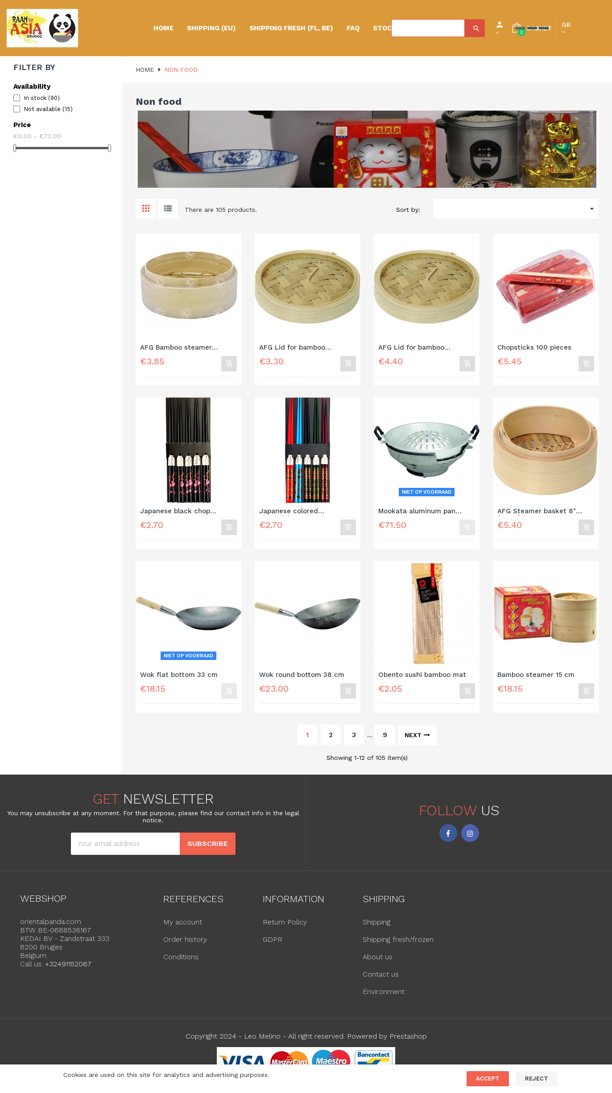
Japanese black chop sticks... (175, 513)
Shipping (376, 926)
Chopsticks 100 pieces (534, 347)
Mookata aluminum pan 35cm (416, 513)
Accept (488, 1078)
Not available (48, 109)
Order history (185, 943)
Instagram (470, 837)
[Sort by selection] (516, 209)
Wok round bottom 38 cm (301, 677)
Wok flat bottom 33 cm (179, 677)
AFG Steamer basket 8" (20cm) (536, 513)
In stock (42, 98)
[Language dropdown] (566, 28)
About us (378, 961)
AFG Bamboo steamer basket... (176, 348)
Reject (536, 1078)
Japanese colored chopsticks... (288, 513)
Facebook (448, 837)
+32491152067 (68, 968)
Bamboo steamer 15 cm (536, 677)
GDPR (272, 943)
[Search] (428, 28)
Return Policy (285, 926)
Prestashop (408, 1040)
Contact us (381, 978)
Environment (384, 995)
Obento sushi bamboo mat (422, 677)
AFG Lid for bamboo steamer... (292, 348)
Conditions (180, 961)
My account (182, 926)
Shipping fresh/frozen (398, 943)
